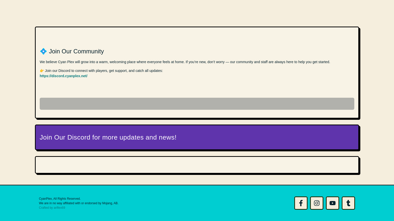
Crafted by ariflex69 (52, 207)
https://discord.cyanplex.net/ (63, 76)
